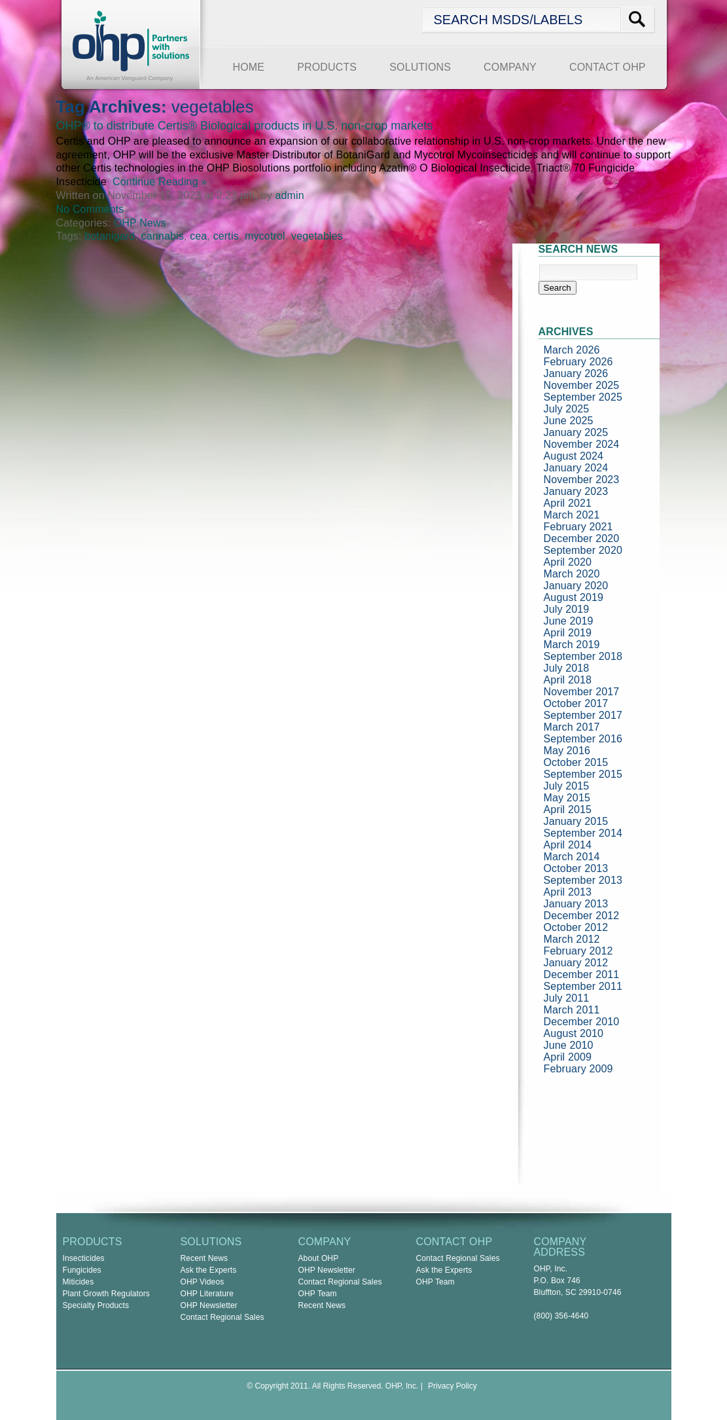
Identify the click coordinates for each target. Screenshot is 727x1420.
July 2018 (567, 668)
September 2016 (583, 738)
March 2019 (572, 644)
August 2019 (574, 597)
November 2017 (582, 691)
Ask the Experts (209, 1270)
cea (198, 236)
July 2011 (567, 998)
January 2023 (576, 491)
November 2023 (582, 479)
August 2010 (574, 1033)
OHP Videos (202, 1281)
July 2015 (567, 786)
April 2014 (568, 844)
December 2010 (582, 1021)
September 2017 (583, 715)
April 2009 (568, 1057)
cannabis (162, 236)
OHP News (140, 222)
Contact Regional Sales (222, 1317)
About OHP (318, 1258)
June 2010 (569, 1045)
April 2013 (568, 892)
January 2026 (576, 373)
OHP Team (317, 1293)
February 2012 (578, 950)
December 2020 (582, 538)
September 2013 (583, 880)
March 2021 (572, 514)
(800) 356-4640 (561, 1315)
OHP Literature (207, 1293)
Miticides (78, 1281)
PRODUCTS (327, 67)
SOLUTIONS (420, 67)
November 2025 (582, 385)
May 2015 (567, 797)
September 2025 (583, 397)
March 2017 (572, 727)
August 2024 (574, 456)
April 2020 (568, 562)
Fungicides (82, 1270)
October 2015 (576, 762)
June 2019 (569, 621)
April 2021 (568, 503)
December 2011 (582, 974)
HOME (249, 67)
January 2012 (576, 962)
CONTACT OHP (607, 67)
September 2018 (583, 656)
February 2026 (578, 361)
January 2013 (576, 903)
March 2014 (572, 856)
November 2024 (582, 444)
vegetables (317, 236)
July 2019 (567, 609)
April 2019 (568, 632)
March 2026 (572, 349)
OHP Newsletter (209, 1305)
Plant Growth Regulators (107, 1293)
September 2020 (583, 550)
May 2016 (567, 750)
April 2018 (568, 679)
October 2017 (576, 703)
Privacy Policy (452, 1386)
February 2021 (578, 526)
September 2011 (583, 986)
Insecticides (84, 1258)
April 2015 (568, 809)
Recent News (204, 1258)
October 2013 (576, 868)
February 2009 (578, 1068)
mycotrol (265, 236)
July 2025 (567, 408)
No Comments (90, 209)
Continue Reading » (157, 181)
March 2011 (572, 1009)
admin (289, 195)
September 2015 (583, 774)
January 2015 (576, 821)
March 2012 (572, 939)
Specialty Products (96, 1305)
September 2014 (583, 833)
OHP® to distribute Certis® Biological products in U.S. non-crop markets (244, 125)
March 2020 (572, 573)
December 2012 (582, 915)
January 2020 (576, 585)
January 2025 (576, 432)
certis (226, 236)
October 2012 (576, 927)
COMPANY (510, 67)
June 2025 (569, 420)
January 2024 (576, 467)
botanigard (109, 236)
